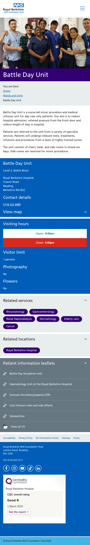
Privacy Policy (25, 438)
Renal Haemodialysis (19, 318)
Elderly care (71, 318)
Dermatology (48, 318)
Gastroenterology (43, 311)
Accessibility (9, 438)
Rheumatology (15, 311)
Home (6, 91)
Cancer (10, 326)
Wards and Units (13, 95)
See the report (17, 512)
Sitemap (66, 438)
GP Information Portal (47, 438)
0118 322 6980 (12, 204)
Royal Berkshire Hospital (21, 350)
